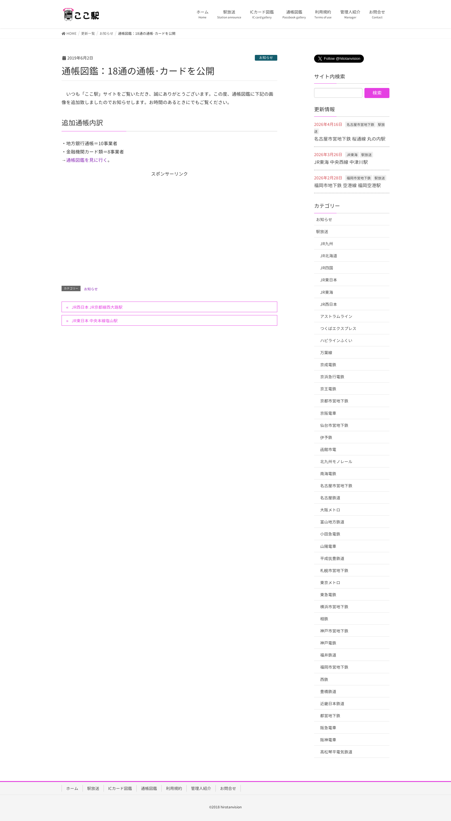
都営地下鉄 (330, 715)
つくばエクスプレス (338, 328)
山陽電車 (328, 546)
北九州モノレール (336, 461)
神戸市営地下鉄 (334, 631)
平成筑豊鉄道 (332, 558)
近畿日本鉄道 (332, 703)
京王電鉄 (328, 389)
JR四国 (326, 268)
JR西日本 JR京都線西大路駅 (97, 307)
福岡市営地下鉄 (359, 178)
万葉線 (326, 352)
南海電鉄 (328, 473)
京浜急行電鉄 (332, 376)
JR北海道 (328, 255)
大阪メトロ (330, 510)
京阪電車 (328, 413)
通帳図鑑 (149, 788)
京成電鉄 (328, 364)
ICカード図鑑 (120, 788)
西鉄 (324, 679)
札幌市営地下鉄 (334, 570)
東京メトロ (330, 582)
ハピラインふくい (336, 340)
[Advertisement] (169, 224)
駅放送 (366, 154)
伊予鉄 (326, 437)
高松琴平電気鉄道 (336, 752)
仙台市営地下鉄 (334, 425)
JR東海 (352, 154)
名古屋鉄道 (330, 497)
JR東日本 (328, 280)
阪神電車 (328, 740)
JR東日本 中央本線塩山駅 (95, 320)
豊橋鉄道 (328, 691)
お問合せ (228, 788)
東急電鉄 (328, 594)
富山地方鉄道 (332, 522)
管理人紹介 (201, 788)
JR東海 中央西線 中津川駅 (341, 162)
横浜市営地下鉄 (334, 606)
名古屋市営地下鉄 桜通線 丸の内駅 (349, 139)
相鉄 (324, 618)
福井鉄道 (328, 655)
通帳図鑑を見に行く (87, 160)
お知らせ (266, 57)
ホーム (72, 788)
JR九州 (326, 243)
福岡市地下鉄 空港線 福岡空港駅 (347, 185)
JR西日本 (328, 304)
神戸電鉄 (328, 643)
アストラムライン (336, 316)
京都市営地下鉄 (334, 401)
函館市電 (328, 449)
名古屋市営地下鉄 (360, 124)
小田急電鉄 (330, 534)
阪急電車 (328, 727)
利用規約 (174, 788)
